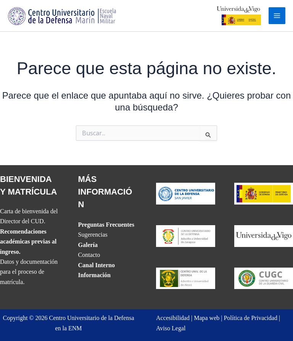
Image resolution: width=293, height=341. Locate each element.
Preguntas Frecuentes (106, 224)
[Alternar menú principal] (277, 15)
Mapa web (206, 318)
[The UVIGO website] (263, 235)
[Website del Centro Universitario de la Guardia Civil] (263, 277)
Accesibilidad (173, 318)
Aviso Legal (170, 328)
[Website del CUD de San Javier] (185, 193)
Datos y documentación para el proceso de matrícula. (29, 271)
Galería (88, 245)
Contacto (89, 255)
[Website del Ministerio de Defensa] (263, 193)
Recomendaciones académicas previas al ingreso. (28, 241)
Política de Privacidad (250, 318)
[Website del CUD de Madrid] (185, 277)
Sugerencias (93, 234)
